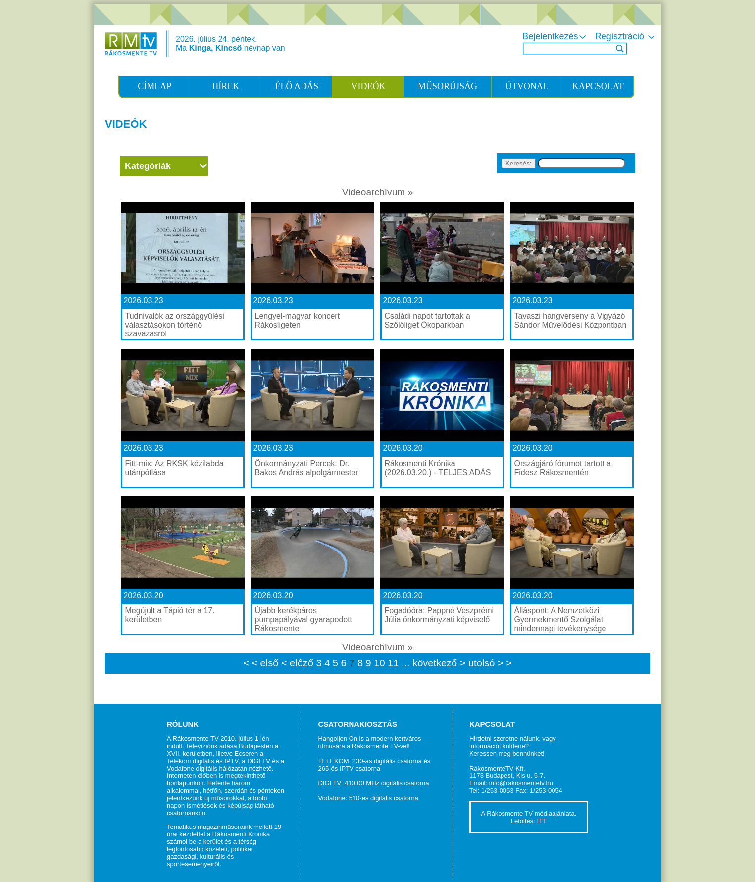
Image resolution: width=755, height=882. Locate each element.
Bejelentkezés (555, 36)
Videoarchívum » (377, 192)
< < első (260, 663)
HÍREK (225, 86)
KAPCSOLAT (598, 86)
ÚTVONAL (527, 86)
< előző (298, 663)
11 (395, 663)
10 (381, 663)
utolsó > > (490, 663)
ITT (542, 821)
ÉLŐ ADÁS (297, 86)
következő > (440, 663)
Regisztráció (625, 36)
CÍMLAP (154, 86)
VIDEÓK (368, 86)
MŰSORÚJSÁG (447, 86)
